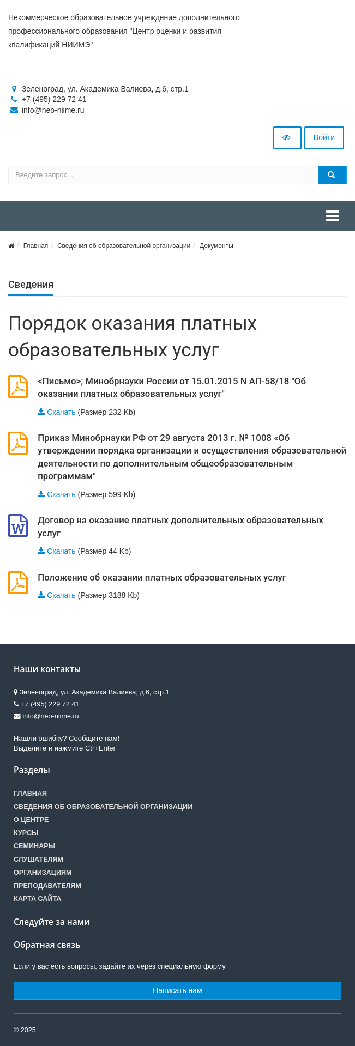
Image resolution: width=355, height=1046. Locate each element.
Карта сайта (37, 899)
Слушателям (38, 859)
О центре (31, 820)
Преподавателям (47, 886)
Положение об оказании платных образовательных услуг (162, 577)
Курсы (26, 833)
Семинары (34, 846)
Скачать (61, 412)
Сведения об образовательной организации (123, 246)
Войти (324, 137)
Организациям (43, 872)
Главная (36, 246)
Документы (216, 246)
